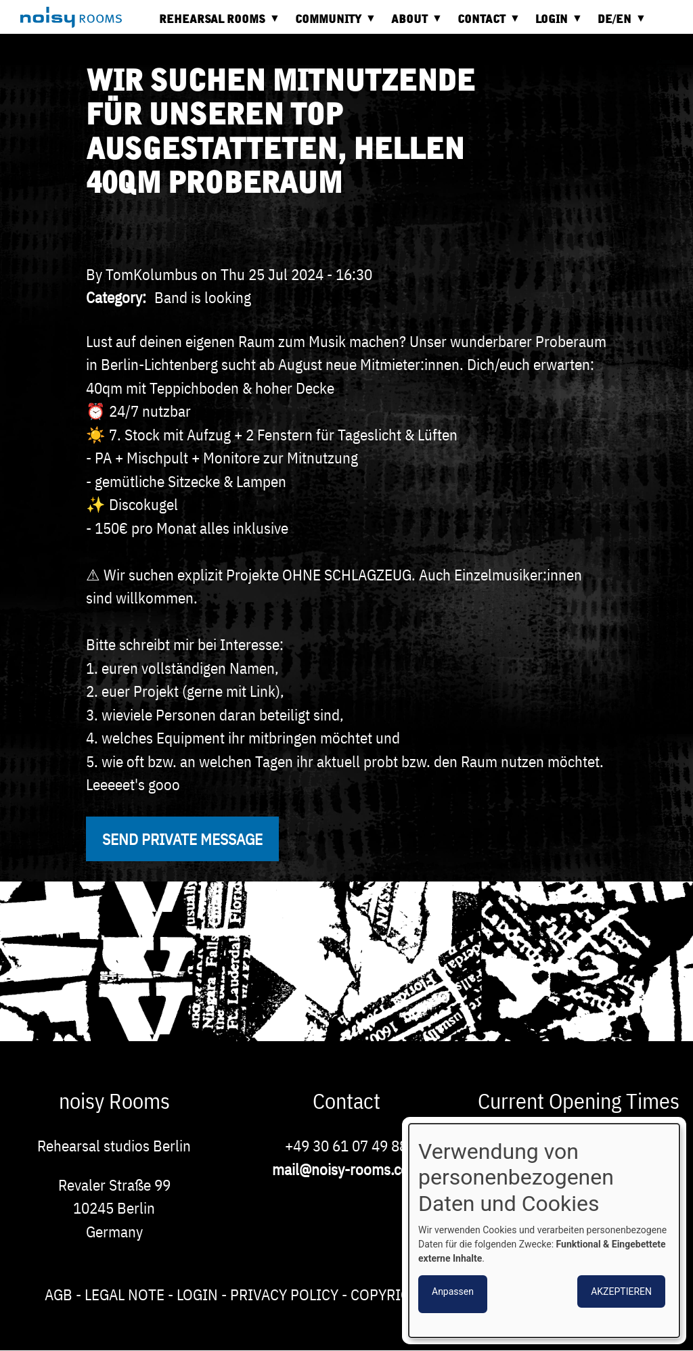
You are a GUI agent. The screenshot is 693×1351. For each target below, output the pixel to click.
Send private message (182, 839)
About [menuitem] (412, 24)
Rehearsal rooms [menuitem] (215, 24)
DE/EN (618, 24)
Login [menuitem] (555, 24)
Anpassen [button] (453, 1291)
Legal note (124, 1294)
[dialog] (544, 1230)
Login (197, 1294)
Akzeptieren (621, 1291)
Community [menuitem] (331, 24)
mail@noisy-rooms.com (346, 1169)
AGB (58, 1294)
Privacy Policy (284, 1294)
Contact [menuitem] (485, 24)
